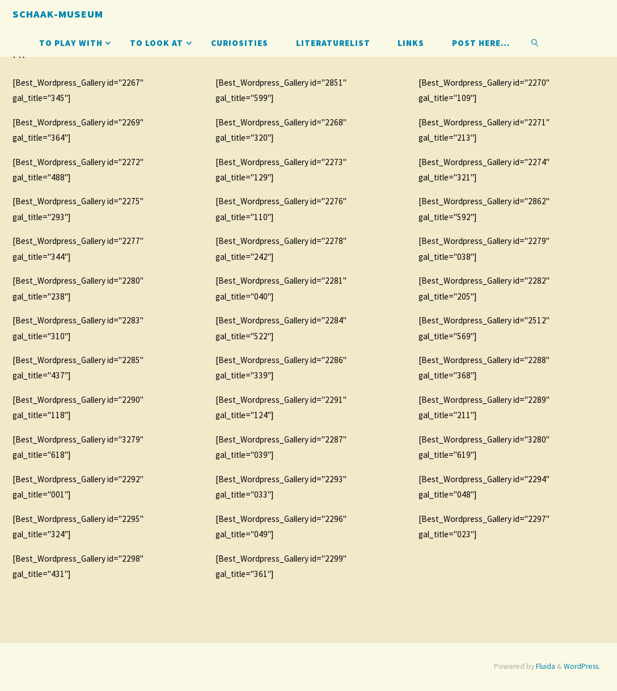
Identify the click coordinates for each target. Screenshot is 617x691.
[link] (534, 42)
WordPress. (582, 666)
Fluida (544, 666)
